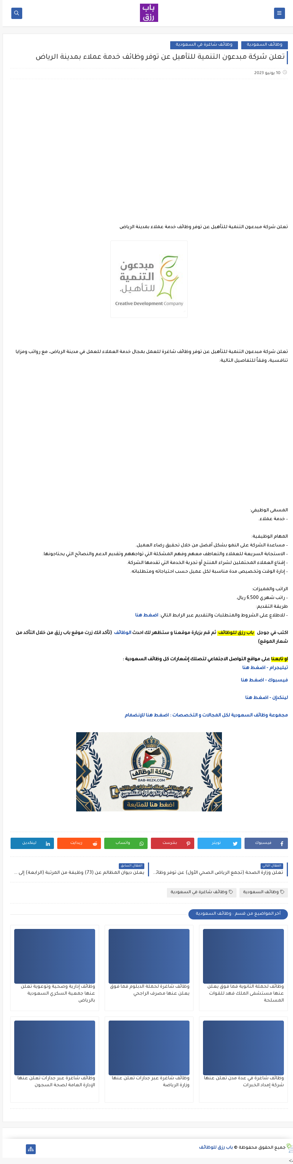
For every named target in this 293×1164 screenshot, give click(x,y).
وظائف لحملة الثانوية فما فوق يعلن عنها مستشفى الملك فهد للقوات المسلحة (243, 993)
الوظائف (119, 633)
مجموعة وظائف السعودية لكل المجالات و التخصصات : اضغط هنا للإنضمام (203, 715)
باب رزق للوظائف (213, 1148)
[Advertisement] (146, 142)
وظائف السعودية (262, 45)
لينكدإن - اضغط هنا (264, 698)
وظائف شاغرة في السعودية (201, 45)
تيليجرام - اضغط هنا (262, 668)
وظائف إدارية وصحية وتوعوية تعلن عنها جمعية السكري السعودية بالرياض (55, 993)
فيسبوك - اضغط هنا (261, 680)
